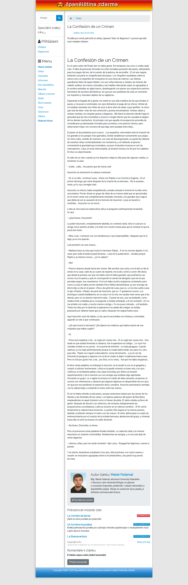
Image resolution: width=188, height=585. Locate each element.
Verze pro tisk (143, 542)
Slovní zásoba (44, 103)
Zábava (41, 116)
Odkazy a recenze (46, 94)
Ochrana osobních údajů (106, 570)
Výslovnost (43, 112)
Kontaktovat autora (82, 500)
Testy (40, 107)
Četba (41, 71)
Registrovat (43, 51)
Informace (43, 80)
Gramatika (43, 76)
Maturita (42, 89)
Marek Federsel (122, 474)
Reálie (41, 98)
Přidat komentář (78, 562)
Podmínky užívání (126, 570)
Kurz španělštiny (46, 85)
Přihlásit (42, 47)
